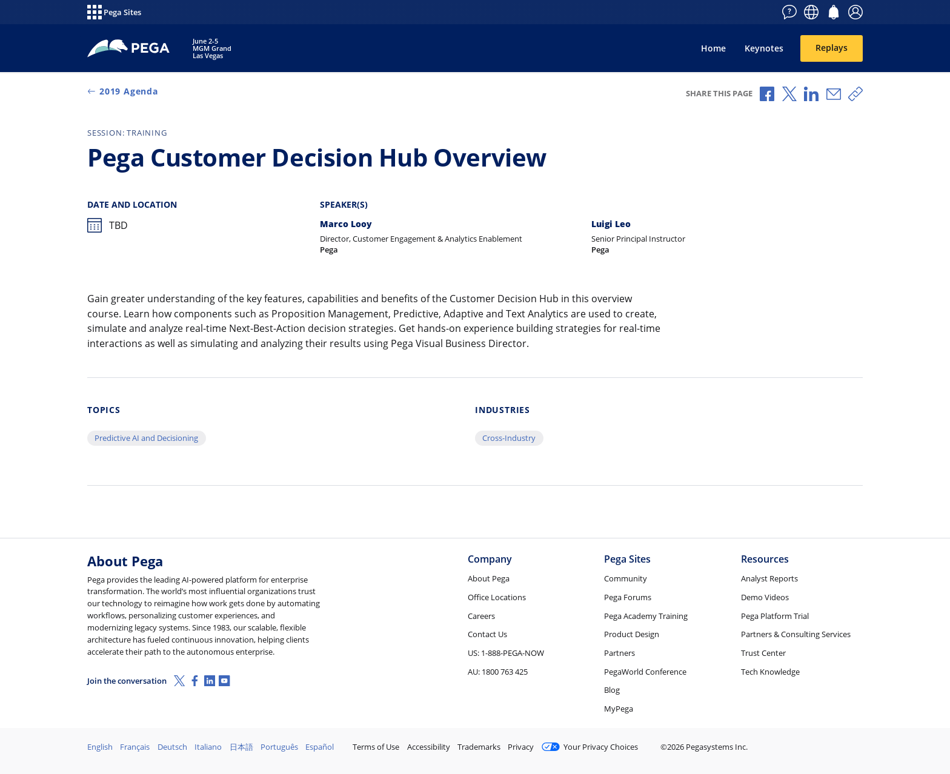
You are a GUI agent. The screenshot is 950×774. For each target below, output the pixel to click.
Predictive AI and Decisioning (146, 437)
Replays (831, 47)
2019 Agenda (122, 91)
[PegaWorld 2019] (129, 48)
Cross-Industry (509, 437)
